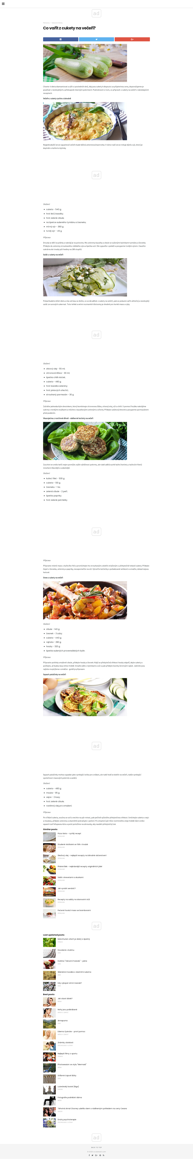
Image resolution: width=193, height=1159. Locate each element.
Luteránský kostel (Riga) (68, 1086)
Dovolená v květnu (66, 950)
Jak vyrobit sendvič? (67, 888)
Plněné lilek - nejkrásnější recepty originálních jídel (80, 866)
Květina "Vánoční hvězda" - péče (72, 961)
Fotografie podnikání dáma (70, 1097)
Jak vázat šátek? (65, 998)
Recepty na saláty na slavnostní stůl (74, 899)
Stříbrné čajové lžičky (67, 1075)
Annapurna (63, 1020)
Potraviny (46, 23)
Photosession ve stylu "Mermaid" (72, 1064)
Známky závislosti (65, 1042)
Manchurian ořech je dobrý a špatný (74, 939)
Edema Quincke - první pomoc (71, 1031)
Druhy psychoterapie (67, 1119)
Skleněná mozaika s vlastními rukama (74, 972)
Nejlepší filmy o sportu (67, 1053)
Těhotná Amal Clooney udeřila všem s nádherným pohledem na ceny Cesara (92, 1108)
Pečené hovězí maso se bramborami (74, 910)
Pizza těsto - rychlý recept (69, 833)
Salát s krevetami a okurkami (70, 877)
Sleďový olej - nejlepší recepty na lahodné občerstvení (82, 855)
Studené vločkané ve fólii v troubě (73, 844)
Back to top (96, 1147)
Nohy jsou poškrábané (67, 1009)
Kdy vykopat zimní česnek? (70, 983)
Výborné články (57, 23)
